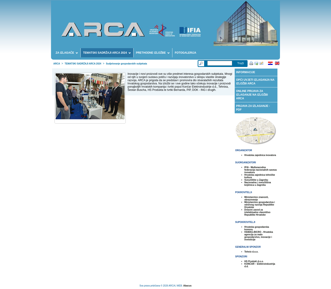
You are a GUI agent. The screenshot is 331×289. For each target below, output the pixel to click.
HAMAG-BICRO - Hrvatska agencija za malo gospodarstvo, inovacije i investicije (258, 236)
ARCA (56, 63)
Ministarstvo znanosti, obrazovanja (256, 198)
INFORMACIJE (245, 72)
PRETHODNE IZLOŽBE (152, 53)
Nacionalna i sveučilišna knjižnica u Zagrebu (257, 183)
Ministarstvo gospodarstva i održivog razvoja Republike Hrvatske (259, 204)
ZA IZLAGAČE (67, 53)
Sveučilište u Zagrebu (256, 180)
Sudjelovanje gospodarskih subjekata (126, 63)
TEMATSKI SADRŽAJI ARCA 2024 (107, 53)
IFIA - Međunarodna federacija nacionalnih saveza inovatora (260, 170)
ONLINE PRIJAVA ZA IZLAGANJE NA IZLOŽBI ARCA (252, 94)
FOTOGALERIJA (185, 52)
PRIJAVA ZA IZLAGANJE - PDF (253, 107)
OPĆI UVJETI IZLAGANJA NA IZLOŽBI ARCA (255, 81)
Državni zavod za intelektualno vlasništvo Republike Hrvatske (257, 212)
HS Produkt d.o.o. (254, 261)
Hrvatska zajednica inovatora (260, 155)
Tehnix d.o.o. (251, 251)
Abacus (187, 285)
